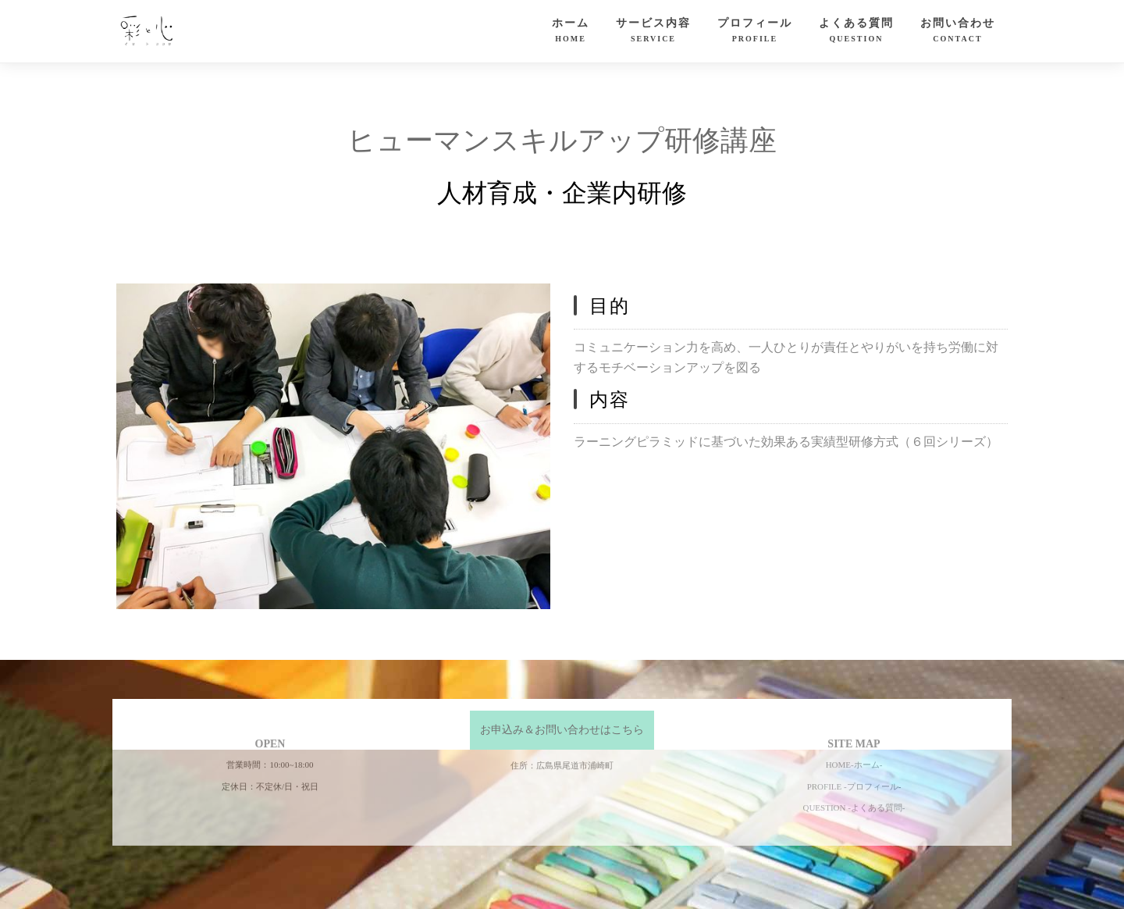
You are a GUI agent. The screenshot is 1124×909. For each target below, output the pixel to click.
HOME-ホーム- (854, 728)
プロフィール (754, 32)
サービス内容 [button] (653, 32)
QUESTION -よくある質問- (853, 772)
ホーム (570, 32)
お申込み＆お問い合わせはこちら (562, 730)
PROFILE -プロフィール (852, 750)
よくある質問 (856, 32)
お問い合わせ (957, 32)
